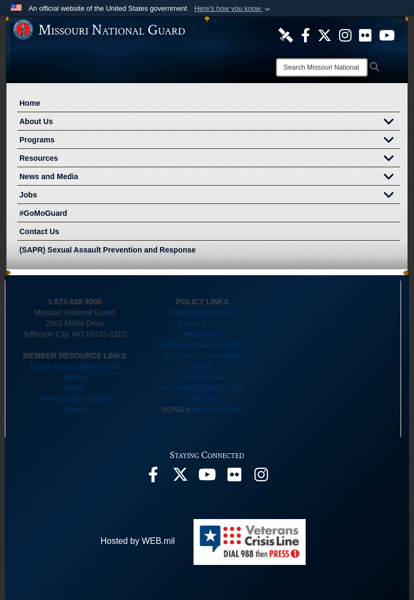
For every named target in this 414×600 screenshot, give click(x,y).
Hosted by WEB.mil (137, 541)
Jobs (209, 196)
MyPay (74, 377)
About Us (209, 122)
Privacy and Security (202, 312)
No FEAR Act (202, 377)
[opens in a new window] (286, 34)
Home (29, 103)
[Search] (322, 67)
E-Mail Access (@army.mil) (75, 366)
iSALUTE (202, 398)
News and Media (209, 177)
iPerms (75, 409)
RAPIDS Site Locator (74, 398)
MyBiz (74, 388)
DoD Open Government (202, 355)
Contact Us (39, 231)
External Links (202, 323)
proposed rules (217, 409)
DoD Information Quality (202, 344)
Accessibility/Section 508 (202, 388)
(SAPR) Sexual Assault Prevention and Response (107, 250)
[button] (233, 8)
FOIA (202, 366)
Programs (209, 141)
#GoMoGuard (43, 213)
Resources (209, 159)
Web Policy (203, 334)
